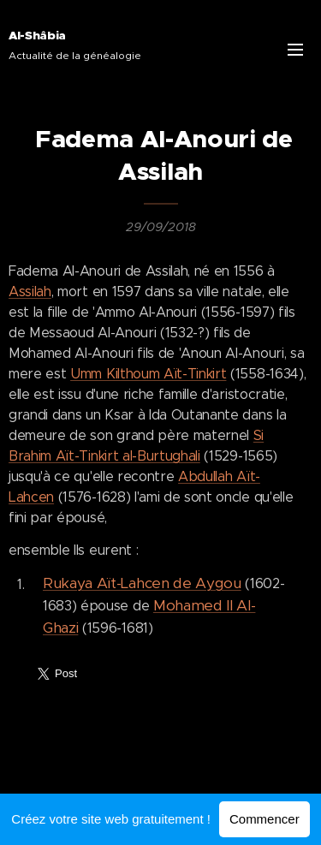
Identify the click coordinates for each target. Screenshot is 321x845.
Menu (295, 50)
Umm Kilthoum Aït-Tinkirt (148, 374)
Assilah (30, 291)
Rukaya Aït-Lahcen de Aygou (142, 583)
